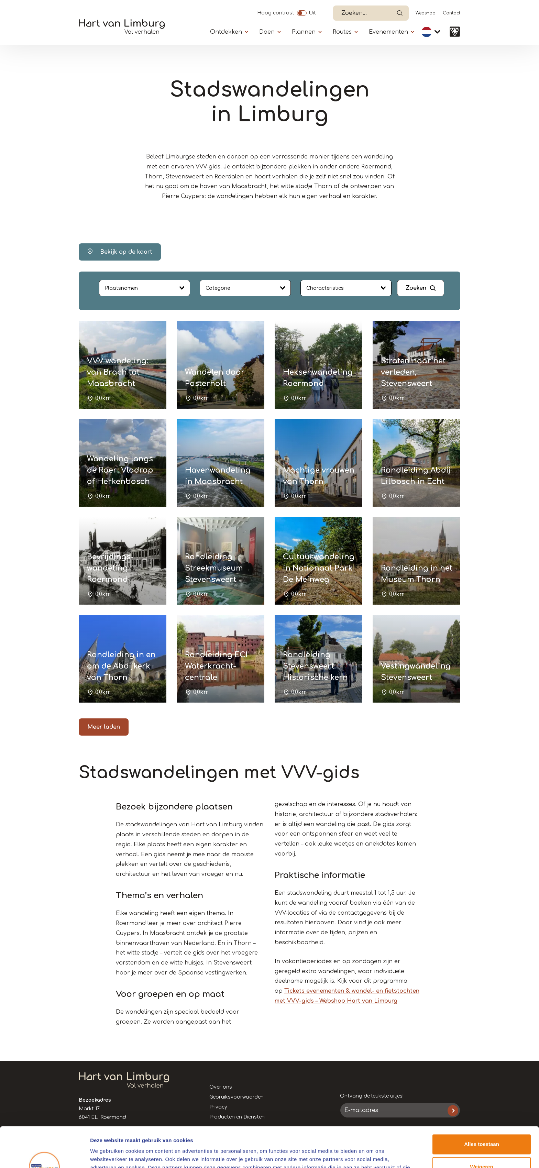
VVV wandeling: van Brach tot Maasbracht (117, 372)
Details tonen (106, 1154)
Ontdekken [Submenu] (226, 32)
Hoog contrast (275, 12)
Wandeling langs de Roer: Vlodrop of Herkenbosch (120, 470)
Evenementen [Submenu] (388, 32)
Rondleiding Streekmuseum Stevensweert (214, 568)
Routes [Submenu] (342, 32)
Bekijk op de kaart (119, 252)
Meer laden (103, 727)
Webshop (426, 13)
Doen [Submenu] (267, 32)
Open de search (400, 13)
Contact (451, 13)
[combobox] (144, 288)
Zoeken (416, 288)
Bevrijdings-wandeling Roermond (110, 568)
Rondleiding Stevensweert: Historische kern (315, 666)
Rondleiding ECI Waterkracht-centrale (216, 666)
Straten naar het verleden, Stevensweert (413, 372)
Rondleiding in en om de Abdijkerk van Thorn (121, 666)
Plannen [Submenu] (304, 32)
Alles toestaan (481, 1104)
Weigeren (481, 1126)
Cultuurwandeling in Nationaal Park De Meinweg (318, 568)
